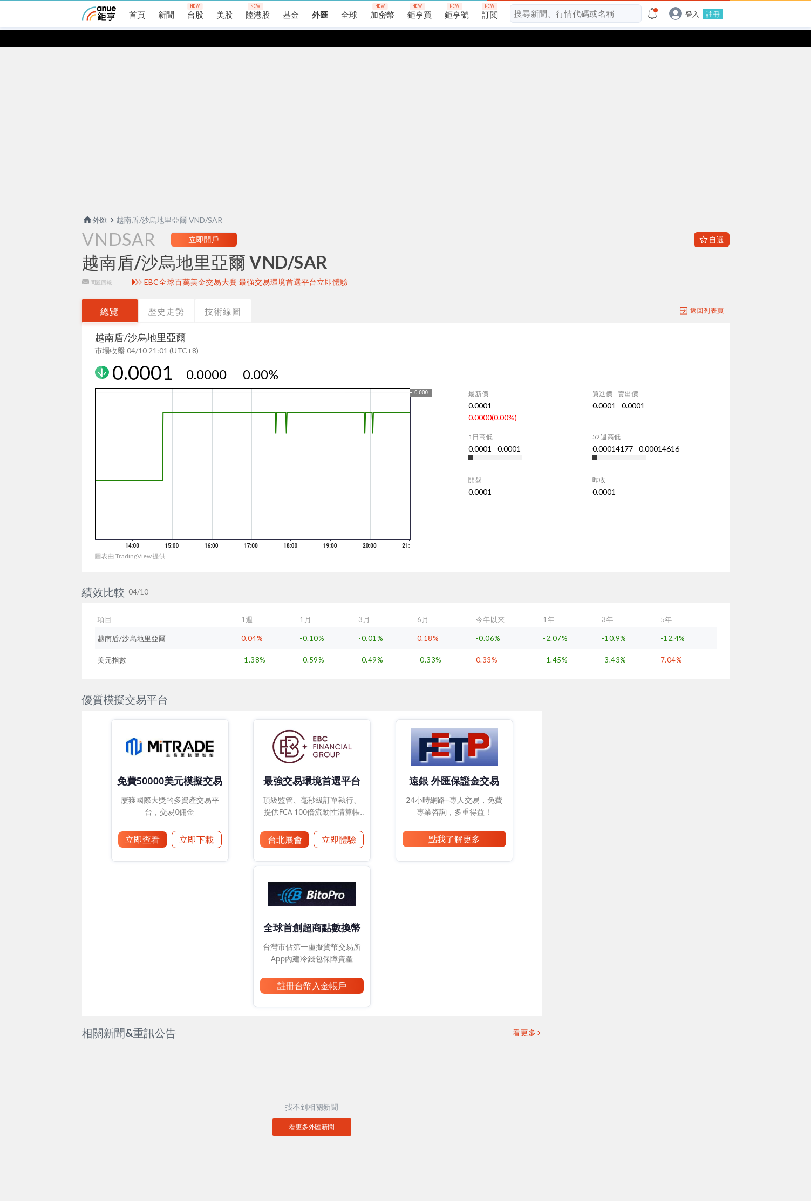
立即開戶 (204, 222)
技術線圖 (223, 294)
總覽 (109, 294)
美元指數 (112, 642)
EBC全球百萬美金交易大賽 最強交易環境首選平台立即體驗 (246, 265)
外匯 (95, 202)
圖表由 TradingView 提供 (130, 539)
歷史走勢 (166, 294)
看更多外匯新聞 (312, 1110)
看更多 (524, 1015)
